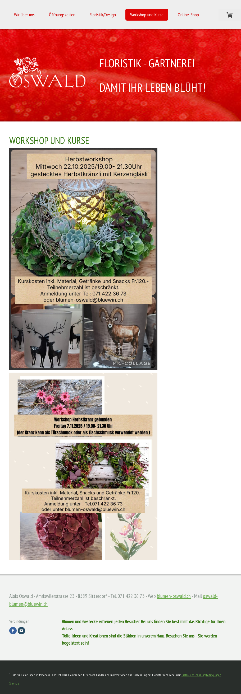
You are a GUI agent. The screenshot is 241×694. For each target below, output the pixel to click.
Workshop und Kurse (146, 15)
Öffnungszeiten (62, 15)
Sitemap (14, 683)
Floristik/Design (103, 15)
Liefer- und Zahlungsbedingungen (201, 675)
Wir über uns (24, 15)
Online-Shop (188, 15)
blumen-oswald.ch (174, 596)
